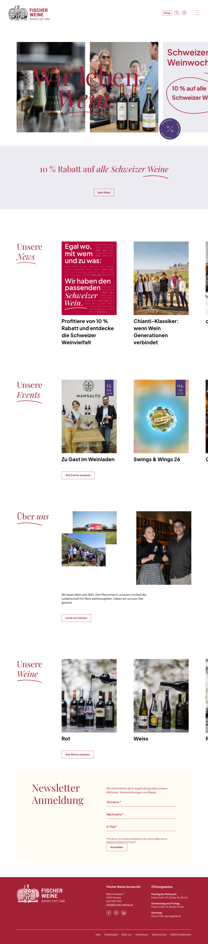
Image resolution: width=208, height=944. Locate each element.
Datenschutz (158, 934)
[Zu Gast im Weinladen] (89, 421)
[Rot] (89, 700)
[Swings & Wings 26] (161, 421)
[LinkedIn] (123, 912)
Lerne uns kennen (76, 617)
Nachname (115, 813)
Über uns (124, 934)
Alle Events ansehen (78, 474)
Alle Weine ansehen (78, 753)
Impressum (140, 934)
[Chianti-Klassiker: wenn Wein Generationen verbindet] (161, 294)
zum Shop (104, 191)
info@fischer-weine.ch (120, 904)
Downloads (108, 934)
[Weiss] (161, 700)
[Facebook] (108, 912)
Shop (167, 12)
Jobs (95, 934)
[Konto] (176, 13)
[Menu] (196, 12)
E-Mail (112, 826)
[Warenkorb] (184, 13)
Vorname (114, 801)
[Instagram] (116, 912)
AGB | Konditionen (180, 934)
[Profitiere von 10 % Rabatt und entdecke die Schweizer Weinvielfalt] (89, 294)
